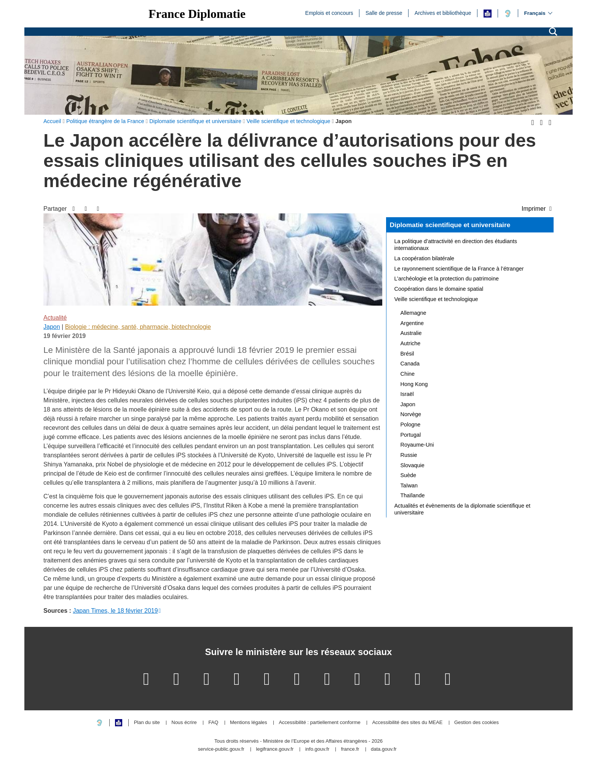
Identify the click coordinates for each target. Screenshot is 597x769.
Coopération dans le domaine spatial (439, 289)
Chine (408, 374)
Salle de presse (384, 12)
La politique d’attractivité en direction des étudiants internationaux (455, 244)
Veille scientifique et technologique (436, 299)
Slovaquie (413, 465)
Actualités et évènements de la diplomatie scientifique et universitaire (462, 509)
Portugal (411, 435)
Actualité (55, 317)
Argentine (412, 323)
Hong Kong (414, 384)
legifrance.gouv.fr (275, 749)
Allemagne (413, 313)
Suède (409, 475)
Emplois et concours (329, 12)
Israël (407, 394)
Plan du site (147, 723)
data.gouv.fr (384, 749)
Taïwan (409, 485)
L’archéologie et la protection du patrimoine (446, 279)
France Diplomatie (197, 14)
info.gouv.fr (317, 749)
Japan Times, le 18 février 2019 (115, 610)
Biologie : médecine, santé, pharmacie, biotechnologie (138, 327)
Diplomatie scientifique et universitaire (450, 225)
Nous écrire (183, 723)
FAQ (213, 723)
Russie (409, 455)
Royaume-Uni (417, 445)
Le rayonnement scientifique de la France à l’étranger (459, 269)
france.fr (350, 749)
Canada (410, 363)
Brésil (407, 354)
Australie (411, 333)
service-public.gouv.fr (221, 749)
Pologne (411, 424)
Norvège (411, 414)
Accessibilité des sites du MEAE (407, 723)
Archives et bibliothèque (443, 12)
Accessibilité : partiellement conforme (320, 723)
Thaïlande (413, 495)
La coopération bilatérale (424, 258)
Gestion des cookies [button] (476, 723)
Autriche (411, 343)
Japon (51, 327)
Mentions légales (248, 723)
